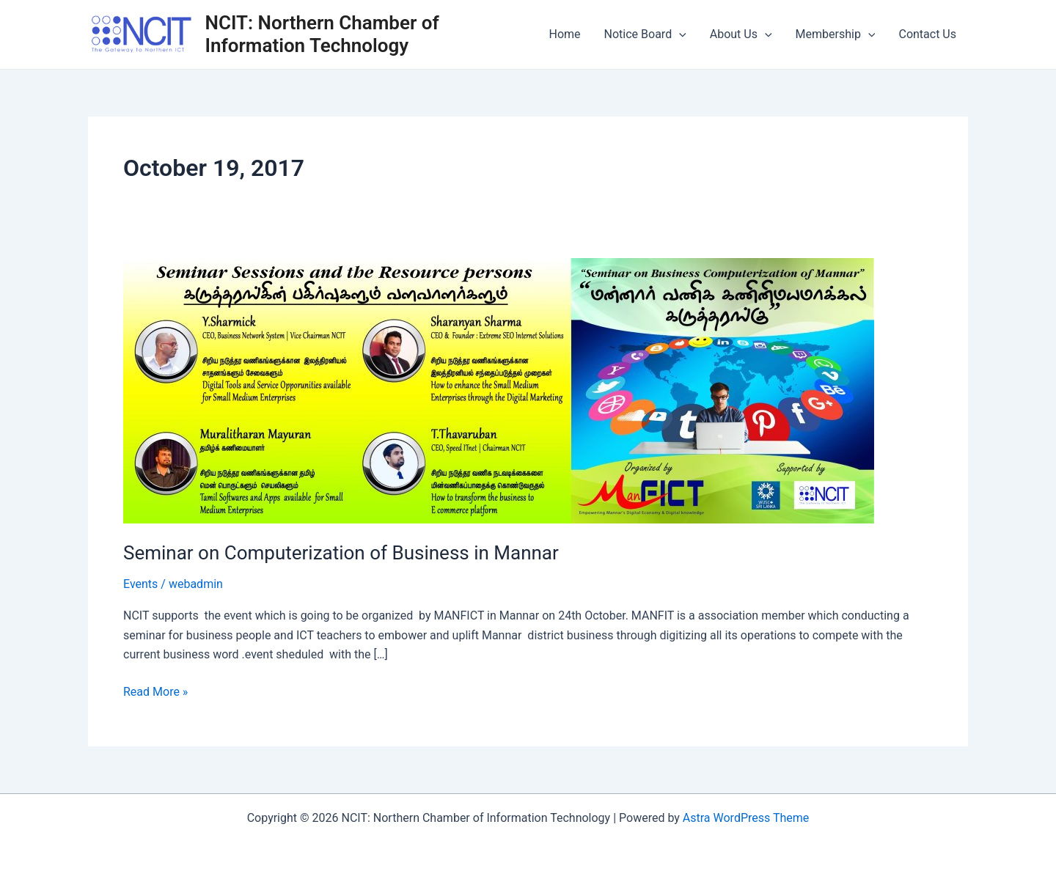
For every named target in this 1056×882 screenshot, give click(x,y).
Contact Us (927, 34)
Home (565, 34)
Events (140, 584)
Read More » (155, 691)
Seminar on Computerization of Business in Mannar (341, 553)
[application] (679, 34)
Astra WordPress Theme (746, 818)
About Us (741, 34)
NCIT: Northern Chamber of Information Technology (322, 34)
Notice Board (645, 34)
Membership (836, 34)
